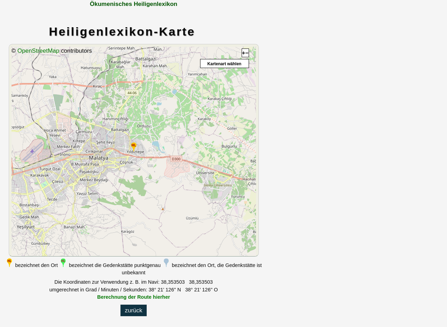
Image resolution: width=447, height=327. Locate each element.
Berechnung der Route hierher (133, 297)
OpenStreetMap (38, 50)
